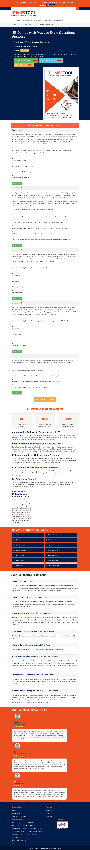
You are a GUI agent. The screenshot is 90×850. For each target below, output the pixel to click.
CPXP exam (32, 826)
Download (24, 51)
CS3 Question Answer (19, 540)
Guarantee (49, 816)
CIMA (19, 24)
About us (49, 813)
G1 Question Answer (52, 540)
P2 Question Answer (52, 560)
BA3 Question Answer (52, 545)
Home (18, 20)
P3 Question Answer (19, 534)
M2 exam (15, 823)
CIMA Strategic (28, 24)
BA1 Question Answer (52, 565)
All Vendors (25, 20)
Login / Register (58, 20)
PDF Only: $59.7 (23, 65)
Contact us (50, 810)
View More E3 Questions (45, 399)
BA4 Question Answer (19, 550)
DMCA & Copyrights (19, 816)
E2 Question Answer (19, 560)
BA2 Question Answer (19, 545)
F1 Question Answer (52, 555)
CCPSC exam (32, 823)
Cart (50, 20)
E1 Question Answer (52, 550)
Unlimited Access (36, 20)
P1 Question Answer (19, 555)
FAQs (45, 20)
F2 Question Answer (19, 565)
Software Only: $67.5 (51, 60)
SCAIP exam (32, 828)
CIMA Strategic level (53, 661)
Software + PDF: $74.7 (26, 60)
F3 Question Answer (52, 534)
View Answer (17, 183)
